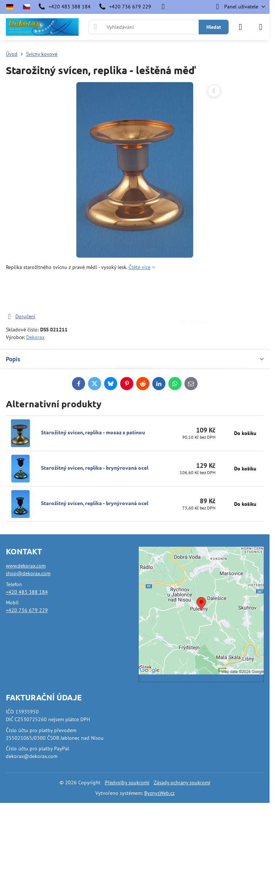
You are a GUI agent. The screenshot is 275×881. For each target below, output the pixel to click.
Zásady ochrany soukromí (182, 782)
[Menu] (261, 27)
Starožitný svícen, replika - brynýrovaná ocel (94, 467)
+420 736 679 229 (27, 610)
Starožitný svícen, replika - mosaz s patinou (93, 432)
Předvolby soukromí (127, 782)
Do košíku (193, 292)
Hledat (213, 27)
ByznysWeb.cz (159, 793)
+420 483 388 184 (27, 592)
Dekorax (35, 337)
